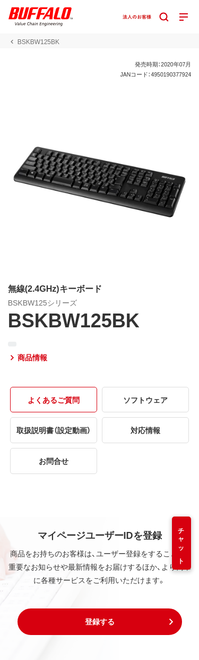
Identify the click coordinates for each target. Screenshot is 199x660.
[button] (100, 621)
